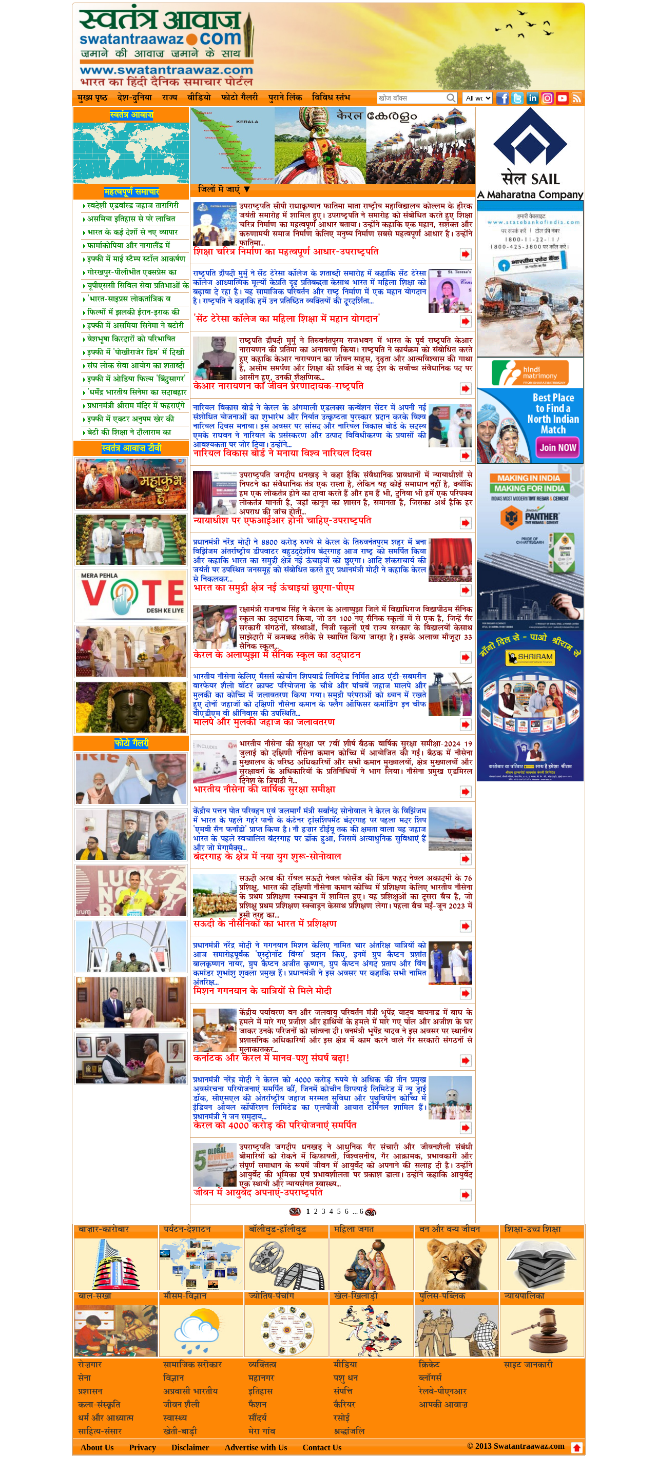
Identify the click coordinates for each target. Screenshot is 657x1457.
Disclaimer (190, 1447)
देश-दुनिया (135, 98)
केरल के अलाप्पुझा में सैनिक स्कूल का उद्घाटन (277, 655)
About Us (97, 1447)
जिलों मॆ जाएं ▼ (225, 190)
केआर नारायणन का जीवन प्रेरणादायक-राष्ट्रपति (278, 386)
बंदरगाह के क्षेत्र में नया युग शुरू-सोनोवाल (267, 857)
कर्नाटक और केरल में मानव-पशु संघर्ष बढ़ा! (271, 1058)
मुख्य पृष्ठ (92, 98)
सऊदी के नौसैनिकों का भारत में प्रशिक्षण (265, 924)
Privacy (142, 1447)
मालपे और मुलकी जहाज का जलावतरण (264, 722)
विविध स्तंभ (331, 98)
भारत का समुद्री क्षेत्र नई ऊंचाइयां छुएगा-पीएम (274, 588)
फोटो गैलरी (239, 98)
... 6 (358, 1211)
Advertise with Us (256, 1447)
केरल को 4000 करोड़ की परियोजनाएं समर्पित (275, 1125)
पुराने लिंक (285, 98)
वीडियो (199, 98)
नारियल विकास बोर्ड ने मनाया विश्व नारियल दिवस (283, 453)
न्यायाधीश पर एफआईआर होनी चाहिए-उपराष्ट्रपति (282, 521)
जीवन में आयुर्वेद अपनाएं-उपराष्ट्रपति (258, 1193)
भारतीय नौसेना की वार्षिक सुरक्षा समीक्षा (264, 789)
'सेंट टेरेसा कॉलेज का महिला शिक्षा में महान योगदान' (287, 319)
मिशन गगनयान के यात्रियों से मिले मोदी (263, 991)
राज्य (169, 98)
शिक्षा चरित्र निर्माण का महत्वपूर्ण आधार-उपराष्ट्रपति (286, 252)
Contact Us (321, 1447)
